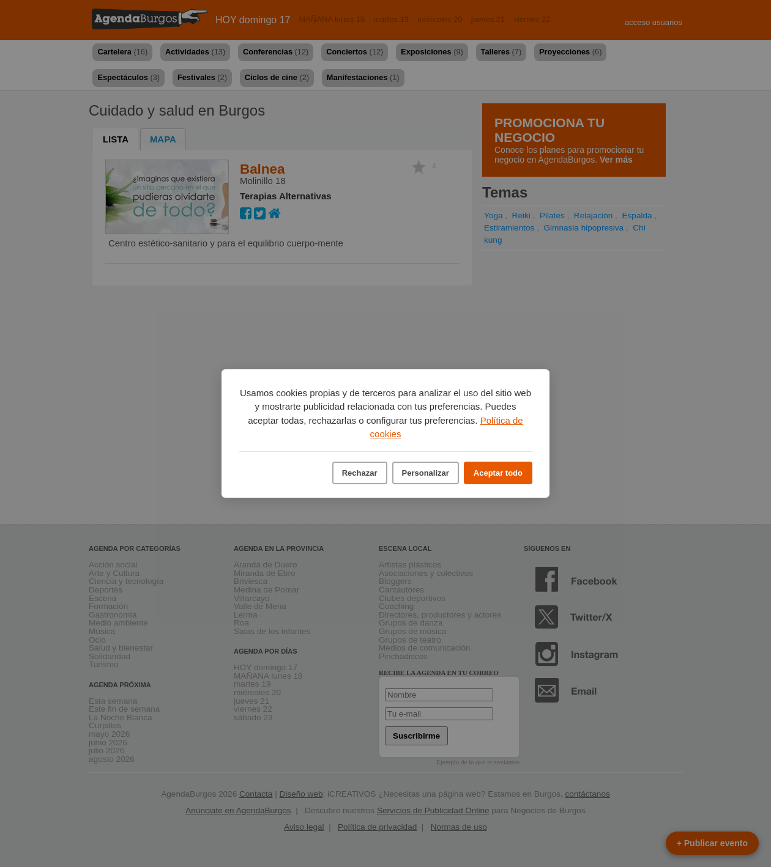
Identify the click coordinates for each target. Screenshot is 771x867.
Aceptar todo (498, 473)
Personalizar (425, 473)
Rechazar (360, 473)
